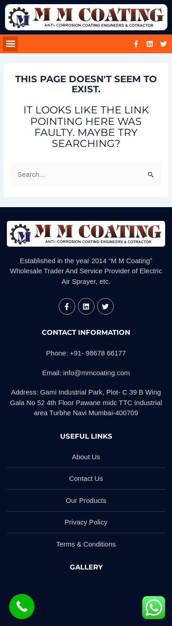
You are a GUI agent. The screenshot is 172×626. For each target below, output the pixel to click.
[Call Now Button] (21, 606)
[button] (10, 43)
